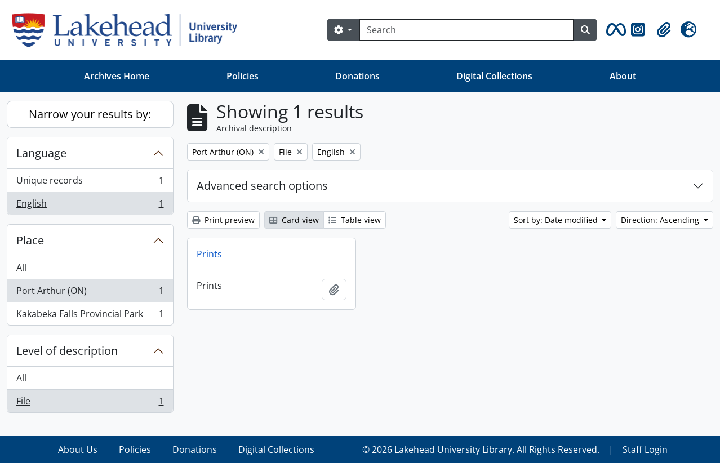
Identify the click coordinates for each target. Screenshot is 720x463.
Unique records (90, 182)
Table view (354, 220)
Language (41, 153)
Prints (209, 254)
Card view (294, 220)
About (623, 76)
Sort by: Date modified (557, 220)
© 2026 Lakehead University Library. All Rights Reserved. (480, 449)
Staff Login (645, 449)
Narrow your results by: (90, 114)
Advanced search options (262, 185)
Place (30, 240)
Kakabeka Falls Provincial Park (90, 316)
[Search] (466, 30)
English (90, 206)
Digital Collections (494, 76)
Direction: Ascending (661, 220)
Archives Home (116, 76)
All (21, 267)
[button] (614, 29)
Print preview (223, 220)
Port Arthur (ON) (90, 293)
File (90, 403)
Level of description (67, 350)
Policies (242, 76)
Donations (357, 76)
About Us (77, 449)
